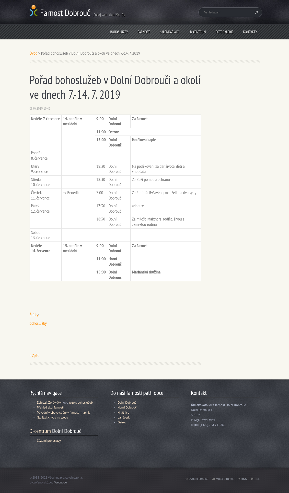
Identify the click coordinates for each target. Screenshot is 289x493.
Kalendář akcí (170, 32)
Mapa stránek (225, 479)
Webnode (60, 482)
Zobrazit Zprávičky (49, 402)
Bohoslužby (119, 32)
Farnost (144, 32)
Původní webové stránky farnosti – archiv (64, 412)
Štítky (34, 314)
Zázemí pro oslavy (49, 440)
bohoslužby (38, 323)
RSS (244, 479)
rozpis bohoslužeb (81, 402)
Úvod (33, 53)
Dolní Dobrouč (127, 402)
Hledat (256, 12)
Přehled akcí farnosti (50, 407)
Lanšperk (124, 417)
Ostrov (122, 422)
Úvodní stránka (198, 479)
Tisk (257, 479)
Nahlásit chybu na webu (52, 417)
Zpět (35, 355)
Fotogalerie (224, 32)
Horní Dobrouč (127, 407)
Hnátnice (123, 412)
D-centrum (198, 32)
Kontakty (250, 32)
